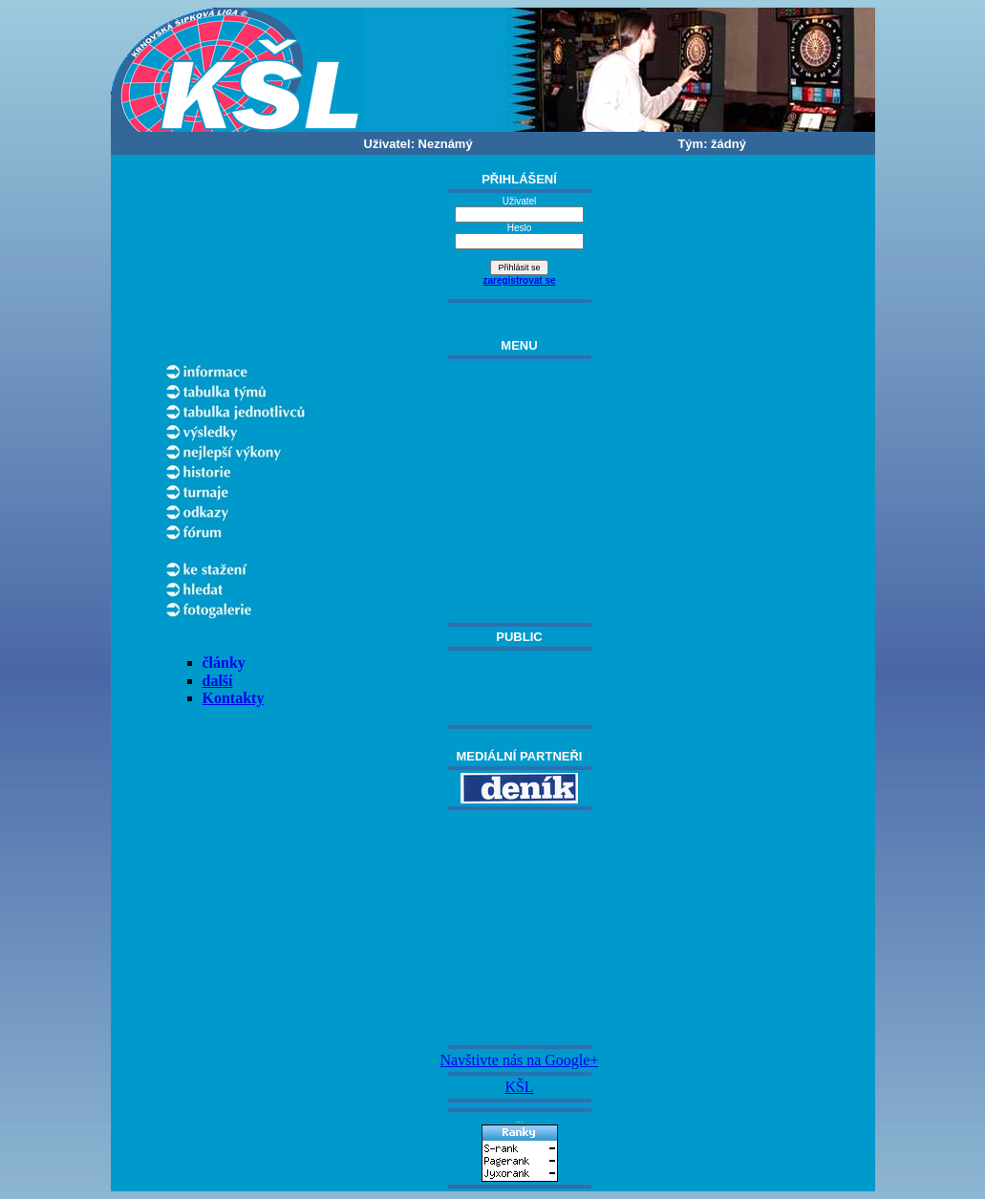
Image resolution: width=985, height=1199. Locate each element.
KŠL (518, 1087)
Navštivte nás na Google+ (519, 1060)
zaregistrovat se (518, 280)
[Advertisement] (519, 927)
